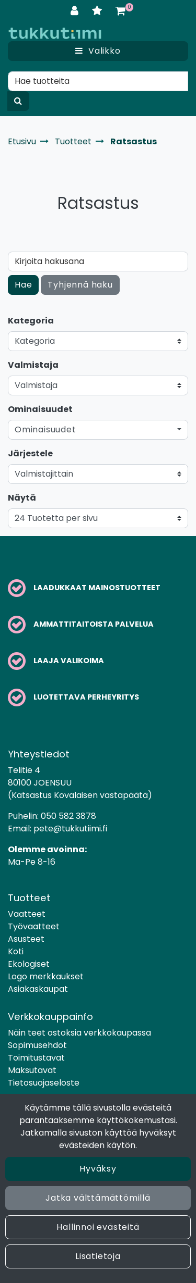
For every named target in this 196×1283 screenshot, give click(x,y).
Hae (23, 285)
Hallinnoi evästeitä (97, 1227)
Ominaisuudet (40, 409)
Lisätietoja (98, 1256)
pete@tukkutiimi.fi (70, 828)
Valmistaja (33, 365)
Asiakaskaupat (38, 989)
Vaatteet (26, 914)
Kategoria (31, 321)
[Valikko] (98, 51)
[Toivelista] (98, 10)
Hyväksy (98, 1169)
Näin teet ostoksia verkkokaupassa (79, 1033)
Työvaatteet (34, 926)
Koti (16, 951)
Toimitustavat (36, 1058)
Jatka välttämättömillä (98, 1198)
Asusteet (26, 939)
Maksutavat (32, 1070)
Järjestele (30, 453)
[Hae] (98, 81)
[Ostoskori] (120, 10)
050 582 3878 (68, 816)
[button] (98, 430)
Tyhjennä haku (80, 285)
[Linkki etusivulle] (55, 33)
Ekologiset (29, 964)
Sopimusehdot (37, 1045)
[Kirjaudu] (76, 10)
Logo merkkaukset (46, 976)
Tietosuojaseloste (43, 1083)
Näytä (22, 498)
